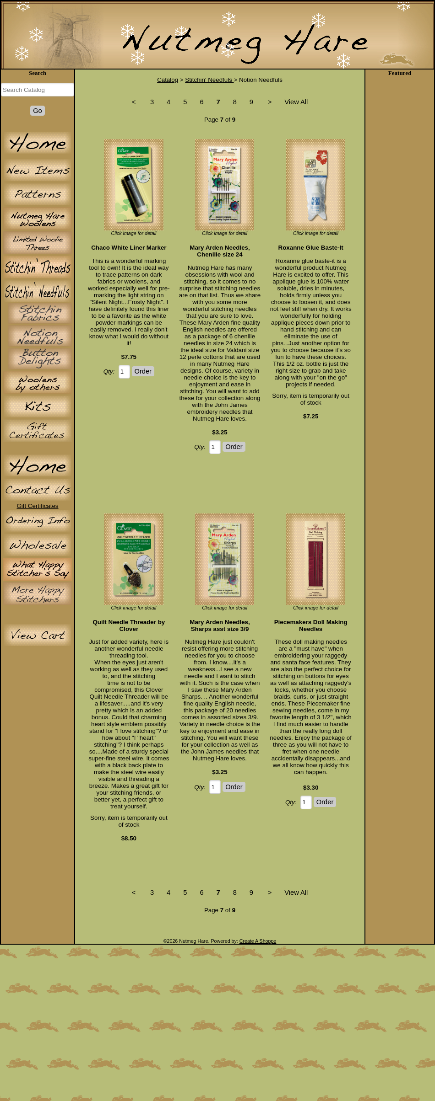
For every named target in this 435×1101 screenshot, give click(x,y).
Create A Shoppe (258, 941)
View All (296, 102)
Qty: (108, 371)
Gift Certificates (37, 505)
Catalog (167, 79)
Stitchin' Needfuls (209, 79)
